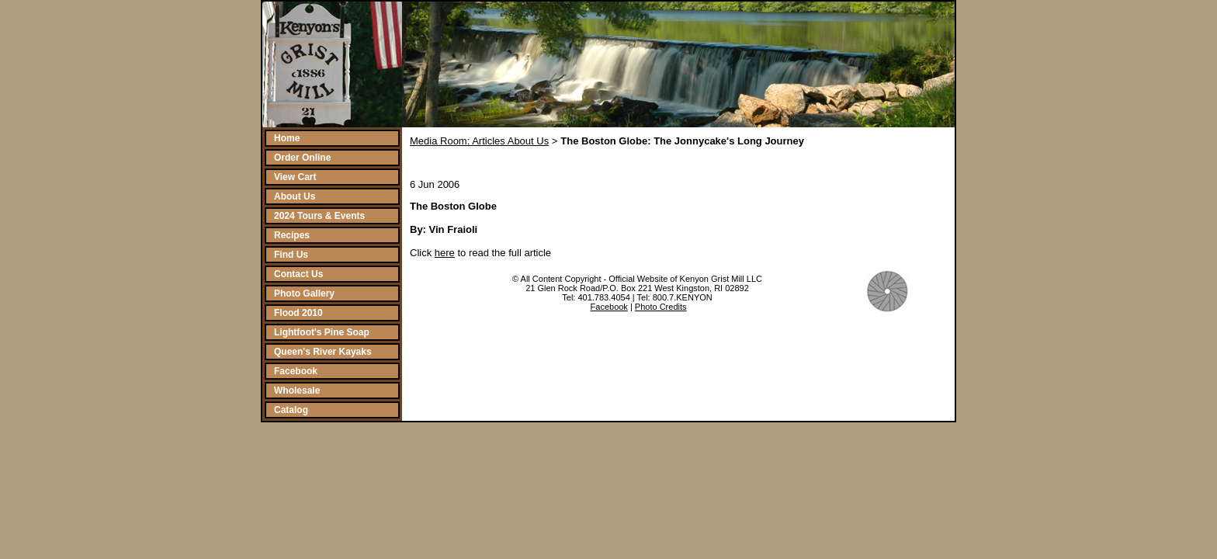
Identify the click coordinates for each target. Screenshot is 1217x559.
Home (287, 138)
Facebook (295, 371)
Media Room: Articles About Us (479, 141)
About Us (294, 196)
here (445, 253)
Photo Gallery (304, 293)
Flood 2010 (298, 312)
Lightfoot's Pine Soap (321, 332)
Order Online (302, 157)
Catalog (291, 409)
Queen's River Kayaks (323, 351)
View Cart (295, 177)
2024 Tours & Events (319, 215)
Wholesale (297, 390)
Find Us (291, 254)
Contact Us (298, 274)
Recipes (292, 235)
